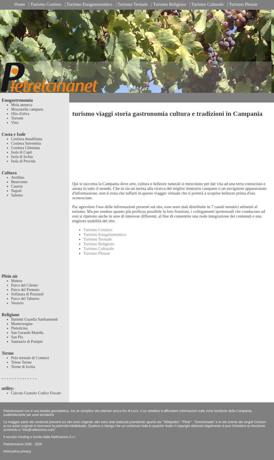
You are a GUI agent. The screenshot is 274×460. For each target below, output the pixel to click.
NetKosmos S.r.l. (63, 437)
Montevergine (22, 324)
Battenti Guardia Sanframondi (34, 319)
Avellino (17, 177)
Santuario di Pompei (27, 341)
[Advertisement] (34, 239)
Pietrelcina (19, 328)
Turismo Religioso (169, 4)
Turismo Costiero (45, 4)
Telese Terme (21, 362)
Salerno (17, 195)
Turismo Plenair (243, 4)
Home (19, 4)
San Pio (17, 337)
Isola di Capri (21, 152)
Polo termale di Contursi (30, 358)
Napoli (16, 191)
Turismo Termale (133, 4)
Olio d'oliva (20, 114)
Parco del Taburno (25, 299)
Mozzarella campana (27, 109)
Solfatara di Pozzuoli (27, 294)
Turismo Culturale (207, 4)
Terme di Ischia (23, 367)
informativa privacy (17, 451)
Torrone (17, 118)
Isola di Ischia (22, 157)
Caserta (17, 186)
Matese (16, 281)
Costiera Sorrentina (26, 143)
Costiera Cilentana (25, 148)
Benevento (19, 182)
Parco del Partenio (25, 290)
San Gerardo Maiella (27, 333)
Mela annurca (21, 105)
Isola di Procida (23, 161)
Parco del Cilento (24, 285)
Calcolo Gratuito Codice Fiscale (36, 393)
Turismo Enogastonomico (89, 4)
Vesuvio (17, 303)
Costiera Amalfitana (26, 139)
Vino (15, 123)
